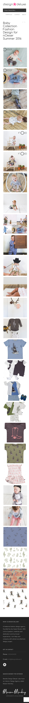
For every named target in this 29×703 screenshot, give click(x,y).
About (24, 14)
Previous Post (22, 22)
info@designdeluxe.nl (14, 659)
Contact (17, 14)
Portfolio (9, 14)
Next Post (24, 22)
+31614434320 (12, 654)
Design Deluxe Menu (9, 10)
